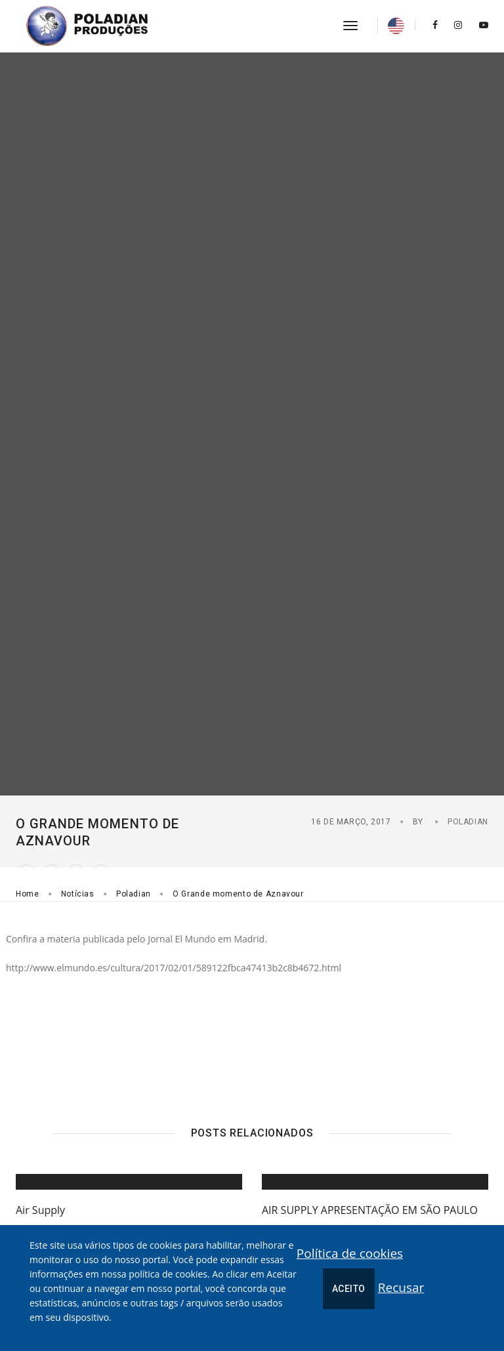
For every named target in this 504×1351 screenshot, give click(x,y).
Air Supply (40, 1210)
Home (27, 893)
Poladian (468, 821)
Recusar (401, 1287)
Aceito (349, 1288)
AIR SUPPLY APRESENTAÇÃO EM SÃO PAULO (370, 1210)
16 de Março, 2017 (351, 821)
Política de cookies (350, 1253)
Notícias (77, 893)
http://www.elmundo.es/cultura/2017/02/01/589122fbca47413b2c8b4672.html (173, 967)
